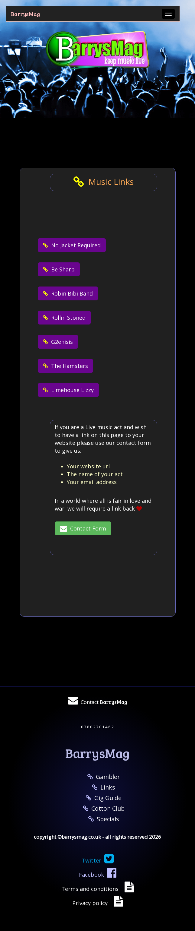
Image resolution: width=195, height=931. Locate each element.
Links (103, 787)
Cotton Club (104, 808)
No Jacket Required (72, 245)
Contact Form (83, 528)
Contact (104, 701)
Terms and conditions (91, 888)
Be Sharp (59, 269)
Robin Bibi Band (68, 293)
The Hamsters (65, 365)
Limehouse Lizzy (68, 390)
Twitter (98, 860)
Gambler (103, 777)
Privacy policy (91, 903)
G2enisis (58, 341)
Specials (103, 819)
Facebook (97, 874)
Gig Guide (104, 798)
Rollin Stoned (64, 317)
